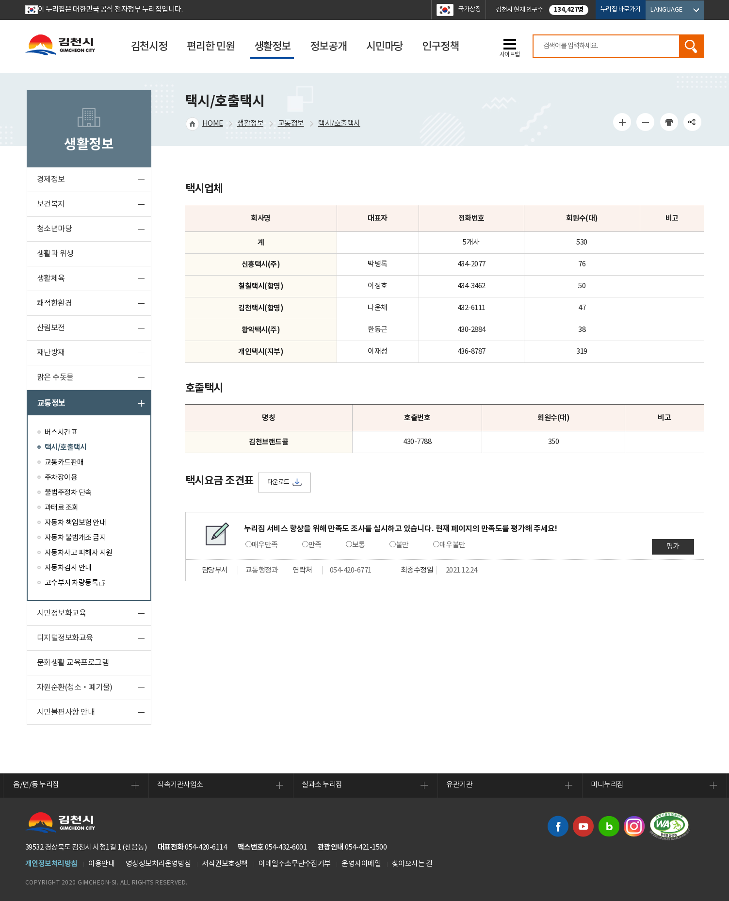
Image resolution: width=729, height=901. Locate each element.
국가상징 (469, 9)
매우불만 (452, 545)
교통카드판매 (64, 463)
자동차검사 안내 (68, 568)
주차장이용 (61, 478)
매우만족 (265, 545)
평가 (673, 546)
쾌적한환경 (54, 303)
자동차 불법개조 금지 (75, 538)
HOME (212, 123)
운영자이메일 (361, 864)
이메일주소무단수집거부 (295, 864)
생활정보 (250, 123)
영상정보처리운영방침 (158, 864)
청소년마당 (54, 229)
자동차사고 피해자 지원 (79, 553)
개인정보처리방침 (51, 863)
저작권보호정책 (225, 864)
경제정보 (51, 179)
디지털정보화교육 (65, 638)
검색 (691, 46)
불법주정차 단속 (68, 493)
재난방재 (51, 352)
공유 (692, 121)
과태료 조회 (62, 508)
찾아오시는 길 (412, 864)
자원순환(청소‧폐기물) (75, 687)
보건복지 (51, 204)
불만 (402, 545)
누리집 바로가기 (620, 9)
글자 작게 (645, 121)
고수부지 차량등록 (75, 583)
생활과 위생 (55, 253)
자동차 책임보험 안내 (75, 523)
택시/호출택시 (66, 447)
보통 (358, 545)
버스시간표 (61, 432)
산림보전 (51, 328)
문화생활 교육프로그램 (73, 662)
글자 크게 (622, 121)
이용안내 (101, 864)
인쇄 (669, 121)
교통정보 (51, 403)
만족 (315, 545)
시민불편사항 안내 (66, 712)
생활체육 (51, 278)
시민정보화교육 (61, 613)
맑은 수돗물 (55, 377)
